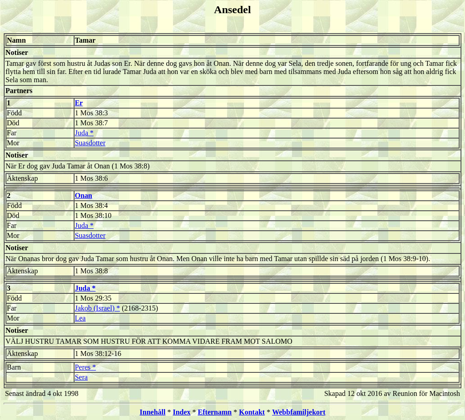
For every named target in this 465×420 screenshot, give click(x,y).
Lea (80, 318)
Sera (81, 377)
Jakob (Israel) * (97, 308)
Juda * (84, 133)
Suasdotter (90, 143)
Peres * (85, 367)
